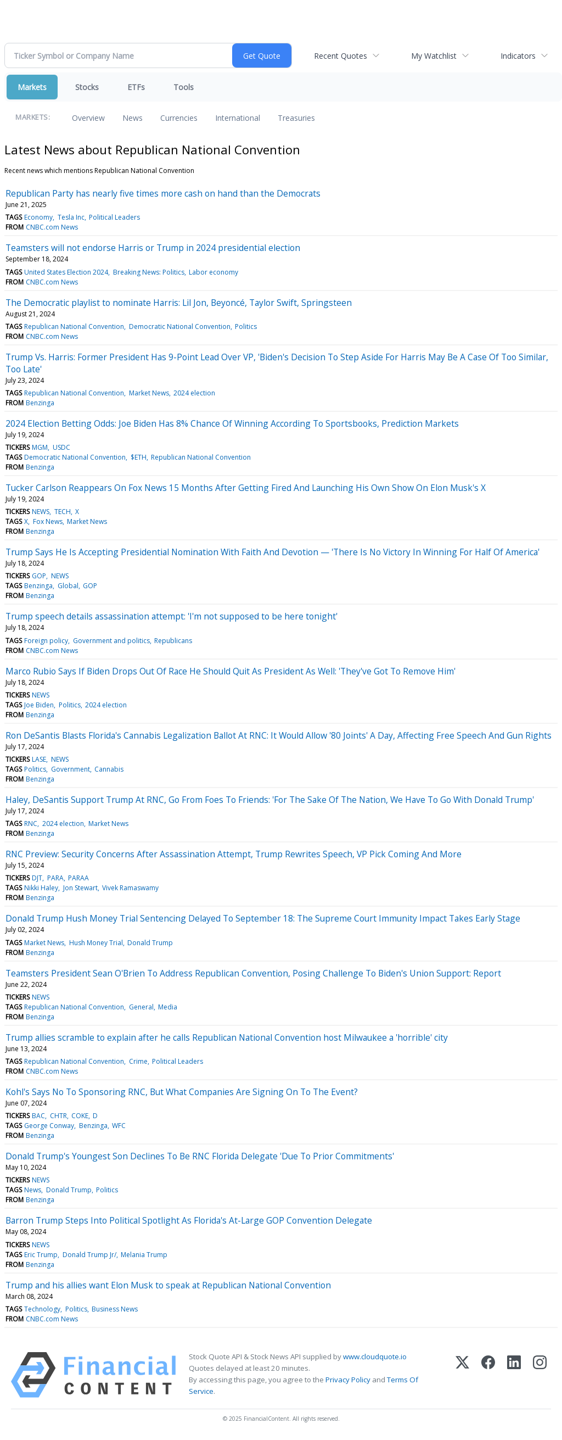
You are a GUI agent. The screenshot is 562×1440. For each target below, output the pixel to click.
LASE (39, 759)
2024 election (194, 393)
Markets (32, 87)
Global (68, 585)
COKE (79, 1115)
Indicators (518, 56)
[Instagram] (540, 1375)
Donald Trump (150, 942)
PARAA (78, 878)
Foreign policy (46, 640)
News (132, 118)
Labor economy (213, 272)
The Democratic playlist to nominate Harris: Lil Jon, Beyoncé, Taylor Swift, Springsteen (178, 303)
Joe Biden (39, 705)
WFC (119, 1125)
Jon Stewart (80, 887)
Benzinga (40, 403)
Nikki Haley (41, 887)
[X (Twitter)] (462, 1375)
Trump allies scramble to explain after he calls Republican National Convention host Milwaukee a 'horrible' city (226, 1037)
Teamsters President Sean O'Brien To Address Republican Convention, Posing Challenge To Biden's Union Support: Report (253, 973)
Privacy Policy (347, 1380)
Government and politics (111, 640)
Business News (115, 1309)
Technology (42, 1309)
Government (70, 769)
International (237, 118)
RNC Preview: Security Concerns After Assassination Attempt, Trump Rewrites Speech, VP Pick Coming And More (233, 854)
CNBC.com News (52, 227)
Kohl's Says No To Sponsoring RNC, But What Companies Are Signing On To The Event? (181, 1092)
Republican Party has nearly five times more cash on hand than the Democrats (163, 193)
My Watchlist (434, 56)
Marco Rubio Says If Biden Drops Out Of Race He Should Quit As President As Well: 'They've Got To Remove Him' (230, 671)
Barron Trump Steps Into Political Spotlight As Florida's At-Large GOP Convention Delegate (188, 1220)
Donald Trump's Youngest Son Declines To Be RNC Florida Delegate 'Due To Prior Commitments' (199, 1156)
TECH (62, 511)
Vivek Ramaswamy (130, 887)
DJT (37, 878)
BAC (38, 1115)
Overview (88, 118)
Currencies (179, 118)
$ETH (139, 457)
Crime (138, 1061)
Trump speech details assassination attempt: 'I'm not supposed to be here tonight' (171, 616)
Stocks (87, 87)
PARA (55, 878)
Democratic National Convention (180, 326)
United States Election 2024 (66, 272)
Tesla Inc (71, 217)
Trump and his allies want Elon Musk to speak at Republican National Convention (168, 1285)
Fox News (48, 521)
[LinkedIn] (514, 1375)
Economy (38, 217)
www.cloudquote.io (375, 1356)
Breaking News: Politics (148, 272)
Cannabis (108, 769)
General (141, 1007)
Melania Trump (144, 1254)
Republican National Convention (74, 326)
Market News (149, 393)
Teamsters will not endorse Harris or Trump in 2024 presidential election (152, 248)
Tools (183, 87)
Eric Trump (41, 1254)
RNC (30, 823)
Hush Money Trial (96, 942)
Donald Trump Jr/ (89, 1254)
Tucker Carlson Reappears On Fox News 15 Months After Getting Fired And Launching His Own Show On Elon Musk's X (245, 488)
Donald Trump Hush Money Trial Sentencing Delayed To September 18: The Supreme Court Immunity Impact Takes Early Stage (262, 918)
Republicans (173, 640)
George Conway (49, 1125)
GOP (39, 576)
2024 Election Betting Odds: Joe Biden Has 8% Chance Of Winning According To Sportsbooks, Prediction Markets (232, 423)
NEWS (40, 511)
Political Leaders (114, 217)
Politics (246, 326)
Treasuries (296, 118)
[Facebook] (488, 1375)
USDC (61, 447)
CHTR (58, 1115)
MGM (40, 447)
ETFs (136, 87)
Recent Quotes (340, 56)
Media (167, 1007)
